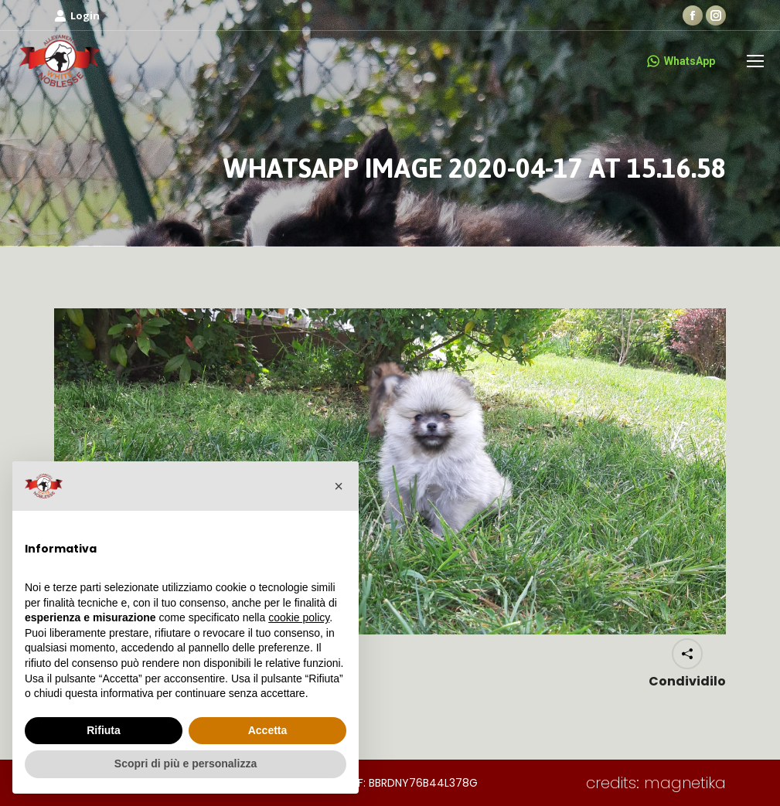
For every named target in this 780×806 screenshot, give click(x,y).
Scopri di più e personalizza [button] (185, 763)
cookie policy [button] (298, 617)
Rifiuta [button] (104, 730)
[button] (338, 486)
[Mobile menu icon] (755, 61)
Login (77, 16)
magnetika (685, 783)
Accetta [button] (268, 730)
